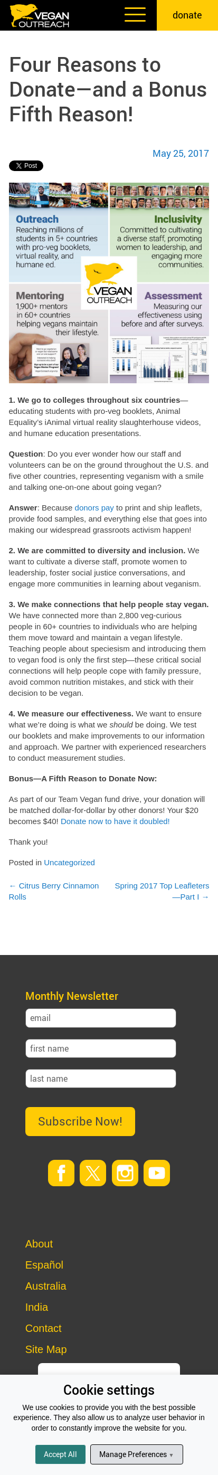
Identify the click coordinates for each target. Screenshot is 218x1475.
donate (187, 14)
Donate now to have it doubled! (115, 821)
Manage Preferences (136, 1454)
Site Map (46, 1349)
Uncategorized (69, 862)
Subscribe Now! (80, 1121)
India (36, 1307)
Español (44, 1265)
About (39, 1244)
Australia (46, 1286)
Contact (43, 1328)
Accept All (60, 1454)
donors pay (94, 507)
